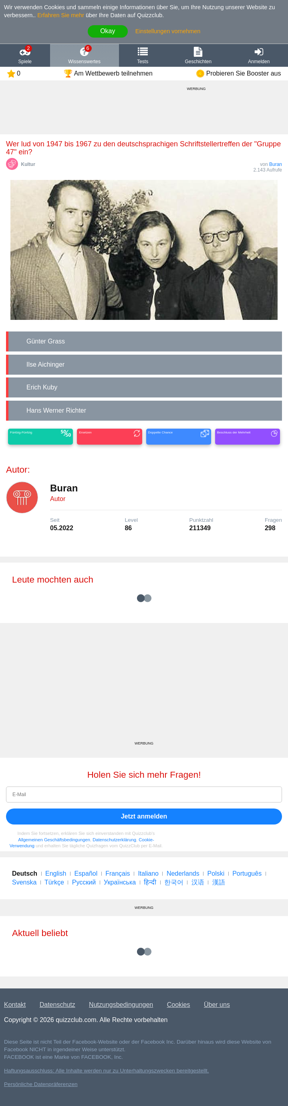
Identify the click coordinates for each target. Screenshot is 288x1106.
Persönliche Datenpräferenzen (41, 1084)
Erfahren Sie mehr (60, 15)
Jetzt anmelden (144, 816)
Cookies (178, 1004)
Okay (107, 31)
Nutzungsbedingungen (121, 1004)
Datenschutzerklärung (114, 839)
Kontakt (15, 1004)
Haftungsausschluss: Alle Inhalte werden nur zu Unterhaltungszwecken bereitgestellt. (106, 1071)
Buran (275, 164)
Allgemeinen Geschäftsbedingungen (54, 839)
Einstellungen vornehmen (167, 31)
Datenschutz (57, 1004)
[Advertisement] (144, 685)
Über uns (217, 1004)
